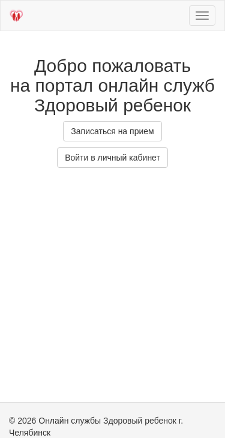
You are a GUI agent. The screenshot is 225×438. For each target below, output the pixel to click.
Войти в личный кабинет (112, 157)
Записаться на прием (112, 131)
